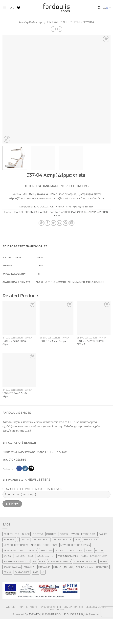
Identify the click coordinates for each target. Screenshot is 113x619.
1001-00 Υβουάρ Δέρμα (53, 341)
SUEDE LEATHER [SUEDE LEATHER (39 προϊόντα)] (45, 556)
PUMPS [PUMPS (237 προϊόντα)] (99, 550)
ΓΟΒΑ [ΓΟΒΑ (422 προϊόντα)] (42, 561)
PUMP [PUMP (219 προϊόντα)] (89, 550)
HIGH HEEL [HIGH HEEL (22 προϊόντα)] (9, 539)
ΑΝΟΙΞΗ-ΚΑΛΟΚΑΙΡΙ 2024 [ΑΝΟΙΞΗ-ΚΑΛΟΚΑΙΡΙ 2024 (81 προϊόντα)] (94, 556)
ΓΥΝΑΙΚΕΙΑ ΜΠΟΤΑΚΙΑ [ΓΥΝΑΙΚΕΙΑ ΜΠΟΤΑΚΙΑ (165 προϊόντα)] (59, 561)
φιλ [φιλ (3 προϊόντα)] (43, 572)
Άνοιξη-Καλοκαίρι (31, 22)
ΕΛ (107, 8)
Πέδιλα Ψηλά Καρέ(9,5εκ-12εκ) (79, 206)
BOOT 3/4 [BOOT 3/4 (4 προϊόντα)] (38, 534)
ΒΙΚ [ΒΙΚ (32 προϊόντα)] (34, 561)
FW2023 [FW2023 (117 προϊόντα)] (102, 534)
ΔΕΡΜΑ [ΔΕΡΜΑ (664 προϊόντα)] (103, 561)
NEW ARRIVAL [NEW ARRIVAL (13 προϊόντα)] (90, 539)
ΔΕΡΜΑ (92, 212)
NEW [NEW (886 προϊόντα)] (77, 539)
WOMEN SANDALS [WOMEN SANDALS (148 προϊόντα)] (67, 556)
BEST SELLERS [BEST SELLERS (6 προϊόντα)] (11, 534)
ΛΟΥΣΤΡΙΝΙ (102, 212)
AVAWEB (34, 614)
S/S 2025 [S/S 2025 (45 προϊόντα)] (20, 556)
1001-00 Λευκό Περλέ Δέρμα (14, 342)
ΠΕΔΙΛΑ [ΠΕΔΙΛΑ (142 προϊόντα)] (7, 572)
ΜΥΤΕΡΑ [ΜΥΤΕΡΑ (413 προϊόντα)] (68, 567)
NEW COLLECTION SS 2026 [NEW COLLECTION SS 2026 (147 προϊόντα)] (75, 545)
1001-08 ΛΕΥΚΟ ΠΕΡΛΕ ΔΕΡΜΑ (90, 342)
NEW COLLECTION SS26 (26, 212)
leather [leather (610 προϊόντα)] (25, 539)
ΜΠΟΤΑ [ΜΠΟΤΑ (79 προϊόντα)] (57, 567)
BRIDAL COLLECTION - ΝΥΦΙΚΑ (70, 22)
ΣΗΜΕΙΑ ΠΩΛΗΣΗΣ (73, 607)
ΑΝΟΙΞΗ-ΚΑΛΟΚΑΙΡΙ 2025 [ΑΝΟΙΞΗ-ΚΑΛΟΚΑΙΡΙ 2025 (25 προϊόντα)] (16, 561)
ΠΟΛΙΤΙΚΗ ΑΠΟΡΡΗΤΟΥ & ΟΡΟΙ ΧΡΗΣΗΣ (40, 607)
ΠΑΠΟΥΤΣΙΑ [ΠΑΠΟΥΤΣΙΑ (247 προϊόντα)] (102, 567)
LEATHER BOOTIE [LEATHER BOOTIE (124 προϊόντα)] (62, 539)
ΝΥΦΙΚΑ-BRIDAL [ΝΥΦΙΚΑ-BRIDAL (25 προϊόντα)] (84, 567)
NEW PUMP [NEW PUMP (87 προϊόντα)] (46, 550)
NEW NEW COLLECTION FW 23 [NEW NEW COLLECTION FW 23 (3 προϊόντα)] (20, 550)
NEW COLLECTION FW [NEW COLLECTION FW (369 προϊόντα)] (15, 545)
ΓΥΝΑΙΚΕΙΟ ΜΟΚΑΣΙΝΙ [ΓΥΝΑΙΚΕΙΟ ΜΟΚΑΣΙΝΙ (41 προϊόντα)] (85, 561)
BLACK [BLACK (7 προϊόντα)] (26, 534)
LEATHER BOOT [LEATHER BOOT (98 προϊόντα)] (41, 539)
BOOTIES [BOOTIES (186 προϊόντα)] (51, 534)
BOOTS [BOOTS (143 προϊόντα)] (64, 534)
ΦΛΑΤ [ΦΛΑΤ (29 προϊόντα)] (35, 572)
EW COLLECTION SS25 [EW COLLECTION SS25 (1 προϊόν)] (83, 534)
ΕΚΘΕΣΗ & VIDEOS (96, 607)
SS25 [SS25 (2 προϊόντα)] (30, 556)
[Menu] (8, 8)
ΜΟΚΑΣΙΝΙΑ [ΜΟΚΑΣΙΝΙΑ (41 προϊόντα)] (44, 567)
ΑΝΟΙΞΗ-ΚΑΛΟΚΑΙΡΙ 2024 (74, 212)
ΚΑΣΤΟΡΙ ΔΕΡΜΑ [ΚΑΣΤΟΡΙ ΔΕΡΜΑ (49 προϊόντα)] (12, 567)
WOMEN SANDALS (50, 212)
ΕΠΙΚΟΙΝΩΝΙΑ (57, 609)
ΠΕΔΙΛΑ (57, 215)
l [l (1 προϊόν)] (18, 539)
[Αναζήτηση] (99, 7)
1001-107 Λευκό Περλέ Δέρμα (14, 395)
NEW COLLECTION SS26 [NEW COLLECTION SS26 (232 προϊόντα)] (44, 545)
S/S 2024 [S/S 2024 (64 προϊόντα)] (8, 556)
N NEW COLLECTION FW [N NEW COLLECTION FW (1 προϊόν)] (69, 550)
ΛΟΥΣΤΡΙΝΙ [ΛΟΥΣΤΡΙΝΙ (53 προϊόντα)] (29, 567)
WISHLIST (11, 607)
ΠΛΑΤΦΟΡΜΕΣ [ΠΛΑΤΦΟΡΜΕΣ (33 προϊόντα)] (22, 572)
